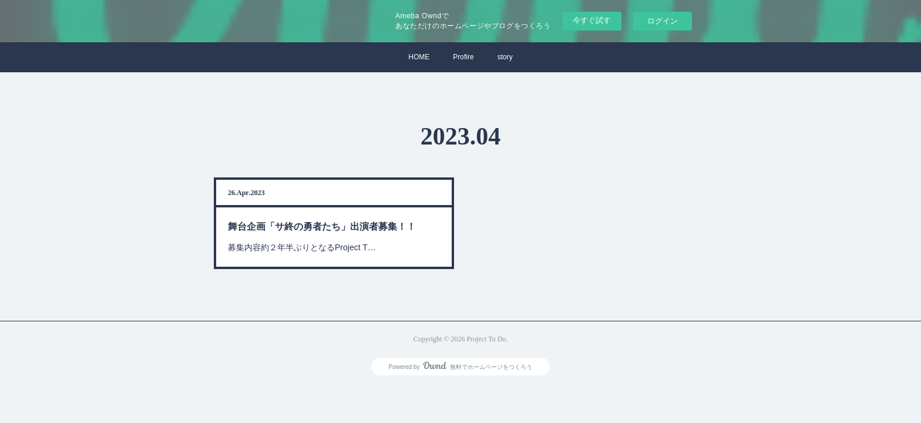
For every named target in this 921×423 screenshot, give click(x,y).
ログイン (662, 20)
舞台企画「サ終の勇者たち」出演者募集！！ (322, 226)
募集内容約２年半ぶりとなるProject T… (303, 246)
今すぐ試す (592, 20)
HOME (418, 57)
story (505, 57)
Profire (463, 57)
